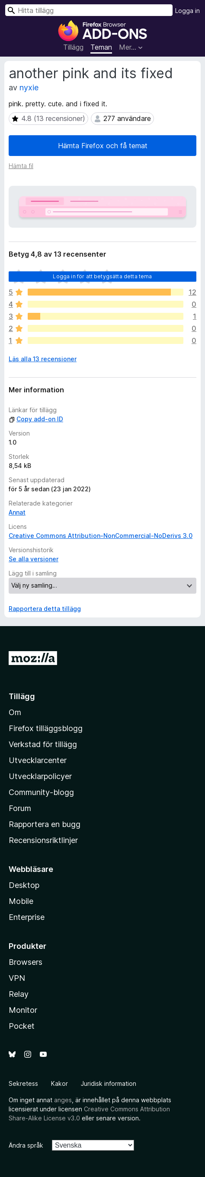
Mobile (21, 901)
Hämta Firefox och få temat (102, 145)
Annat (17, 512)
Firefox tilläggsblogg (46, 728)
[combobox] (89, 10)
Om (15, 712)
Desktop (24, 885)
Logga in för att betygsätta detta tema (102, 276)
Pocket (22, 1026)
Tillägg (73, 47)
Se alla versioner (33, 559)
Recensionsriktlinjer (43, 840)
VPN (17, 978)
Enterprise (27, 917)
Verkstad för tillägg (43, 744)
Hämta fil (21, 165)
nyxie (28, 87)
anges (63, 1100)
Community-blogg (41, 792)
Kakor (59, 1083)
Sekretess (23, 1083)
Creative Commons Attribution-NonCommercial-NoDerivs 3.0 (100, 535)
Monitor (23, 1010)
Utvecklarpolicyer (40, 776)
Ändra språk (26, 1145)
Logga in (187, 10)
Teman (101, 47)
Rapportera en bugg (44, 824)
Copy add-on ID (36, 419)
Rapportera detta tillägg (45, 608)
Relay (19, 994)
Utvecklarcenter (38, 760)
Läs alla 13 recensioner (43, 359)
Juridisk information (108, 1083)
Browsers (25, 962)
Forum (20, 808)
